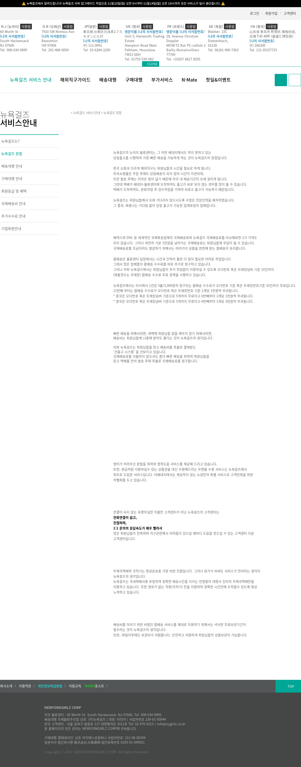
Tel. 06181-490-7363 (223, 49)
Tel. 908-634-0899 (13, 49)
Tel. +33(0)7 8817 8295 (183, 59)
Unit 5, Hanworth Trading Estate (144, 38)
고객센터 (290, 13)
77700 (170, 54)
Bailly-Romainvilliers (182, 49)
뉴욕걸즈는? (10, 141)
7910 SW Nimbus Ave (58, 31)
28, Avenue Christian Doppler (182, 38)
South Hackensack (14, 40)
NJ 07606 (7, 45)
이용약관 (25, 686)
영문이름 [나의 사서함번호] (144, 31)
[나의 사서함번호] (12, 36)
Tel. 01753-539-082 (139, 59)
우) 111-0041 (92, 45)
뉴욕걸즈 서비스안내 (86, 112)
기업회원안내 (11, 228)
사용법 (26, 26)
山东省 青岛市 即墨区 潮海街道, (272, 31)
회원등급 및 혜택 (14, 190)
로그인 (254, 13)
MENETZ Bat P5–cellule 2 (186, 45)
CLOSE (152, 63)
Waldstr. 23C (217, 31)
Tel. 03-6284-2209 (96, 49)
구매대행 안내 (11, 178)
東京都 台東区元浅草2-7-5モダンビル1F (102, 33)
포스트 (94, 686)
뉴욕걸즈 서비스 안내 (31, 79)
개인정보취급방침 (50, 686)
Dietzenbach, (218, 40)
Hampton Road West (141, 45)
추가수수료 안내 (13, 215)
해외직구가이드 (75, 79)
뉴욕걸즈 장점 (11, 153)
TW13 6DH (133, 54)
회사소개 (6, 686)
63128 (212, 45)
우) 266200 (257, 45)
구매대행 (134, 79)
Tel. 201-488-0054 (55, 49)
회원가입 (271, 13)
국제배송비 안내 (13, 203)
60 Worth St (9, 31)
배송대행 (108, 79)
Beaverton (50, 40)
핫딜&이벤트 (218, 79)
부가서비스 (162, 79)
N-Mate (189, 79)
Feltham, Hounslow (140, 49)
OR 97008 (49, 45)
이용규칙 (75, 686)
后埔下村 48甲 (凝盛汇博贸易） (272, 36)
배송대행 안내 (11, 165)
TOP (290, 686)
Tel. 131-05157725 (263, 49)
